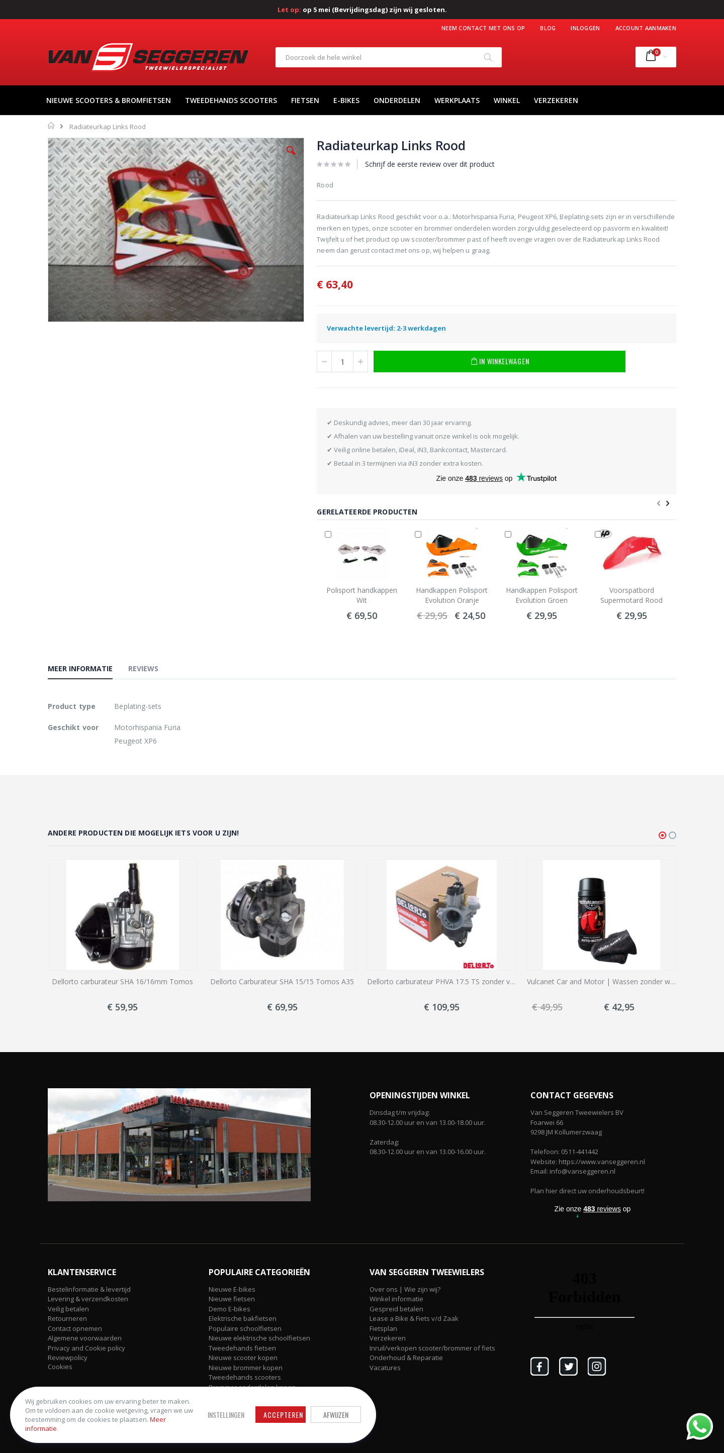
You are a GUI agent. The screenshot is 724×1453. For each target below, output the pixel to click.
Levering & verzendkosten (88, 1298)
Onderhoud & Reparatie (406, 1357)
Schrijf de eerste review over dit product (430, 164)
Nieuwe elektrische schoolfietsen (259, 1337)
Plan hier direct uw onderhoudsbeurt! (587, 1190)
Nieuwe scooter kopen (243, 1357)
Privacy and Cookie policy (86, 1348)
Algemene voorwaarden (85, 1337)
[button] (291, 158)
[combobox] (389, 57)
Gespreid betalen (396, 1308)
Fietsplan (383, 1328)
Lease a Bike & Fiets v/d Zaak (414, 1318)
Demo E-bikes (229, 1308)
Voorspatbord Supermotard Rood (631, 595)
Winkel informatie (396, 1298)
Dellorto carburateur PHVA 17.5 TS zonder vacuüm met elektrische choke (442, 981)
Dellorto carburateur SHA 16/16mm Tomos (122, 981)
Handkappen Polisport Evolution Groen (542, 595)
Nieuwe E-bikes (232, 1289)
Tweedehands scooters (245, 1377)
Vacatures (385, 1367)
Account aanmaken (645, 28)
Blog (548, 28)
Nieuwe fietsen (232, 1298)
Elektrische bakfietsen (243, 1318)
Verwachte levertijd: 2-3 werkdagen (386, 328)
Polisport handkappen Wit (361, 595)
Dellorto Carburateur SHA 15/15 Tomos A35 (282, 981)
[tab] (88, 670)
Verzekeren (388, 1337)
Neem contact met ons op (483, 28)
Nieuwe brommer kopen (246, 1367)
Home (51, 125)
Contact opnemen (75, 1328)
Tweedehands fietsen (242, 1348)
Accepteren (279, 1414)
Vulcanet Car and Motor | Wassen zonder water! (602, 981)
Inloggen (585, 28)
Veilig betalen (68, 1308)
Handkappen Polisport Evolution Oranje (452, 595)
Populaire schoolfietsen (245, 1328)
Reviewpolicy (67, 1357)
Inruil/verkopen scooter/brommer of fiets (432, 1348)
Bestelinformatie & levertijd (89, 1289)
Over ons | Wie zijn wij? (405, 1289)
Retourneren (67, 1318)
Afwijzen (331, 1414)
